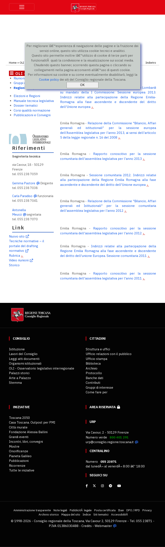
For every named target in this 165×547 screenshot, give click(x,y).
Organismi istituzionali (25, 363)
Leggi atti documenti (24, 359)
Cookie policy (49, 79)
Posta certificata (105, 510)
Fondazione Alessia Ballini (28, 432)
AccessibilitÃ (120, 514)
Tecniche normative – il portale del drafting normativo (26, 246)
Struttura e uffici (98, 349)
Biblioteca (93, 363)
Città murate (18, 427)
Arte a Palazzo (20, 378)
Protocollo (94, 373)
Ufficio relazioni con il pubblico (109, 354)
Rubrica (14, 255)
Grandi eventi (18, 437)
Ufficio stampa (96, 359)
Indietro (151, 62)
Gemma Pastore (23, 183)
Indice (87, 514)
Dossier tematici (26, 105)
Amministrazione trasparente (32, 510)
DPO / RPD (133, 510)
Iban (121, 510)
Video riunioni (19, 260)
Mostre (14, 446)
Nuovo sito (17, 236)
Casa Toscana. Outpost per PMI (32, 422)
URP (93, 422)
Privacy (147, 510)
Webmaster (103, 526)
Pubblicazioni (19, 461)
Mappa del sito (70, 514)
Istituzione (17, 349)
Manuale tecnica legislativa (34, 101)
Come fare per (96, 392)
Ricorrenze (17, 466)
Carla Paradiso (22, 196)
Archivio (91, 368)
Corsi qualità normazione (32, 110)
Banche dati (94, 378)
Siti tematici (101, 514)
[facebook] (87, 486)
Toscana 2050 (19, 418)
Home (13, 62)
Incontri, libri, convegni (26, 442)
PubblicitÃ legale (81, 510)
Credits (86, 526)
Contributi (93, 383)
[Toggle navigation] (22, 7)
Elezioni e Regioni (27, 96)
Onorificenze (18, 451)
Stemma (15, 383)
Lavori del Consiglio (23, 354)
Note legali (60, 510)
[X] (94, 486)
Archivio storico (49, 514)
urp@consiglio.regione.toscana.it (110, 442)
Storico (14, 265)
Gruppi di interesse (99, 387)
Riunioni (19, 78)
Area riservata (105, 407)
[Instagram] (102, 486)
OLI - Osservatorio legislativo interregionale (41, 368)
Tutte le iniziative (21, 470)
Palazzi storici (19, 373)
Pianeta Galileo (20, 456)
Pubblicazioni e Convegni (32, 115)
